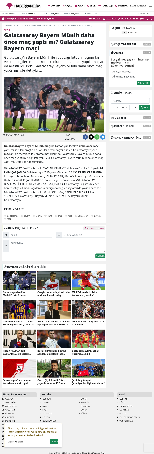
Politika (121, 5)
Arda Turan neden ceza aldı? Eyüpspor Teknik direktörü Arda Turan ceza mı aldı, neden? (53, 323)
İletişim (138, 18)
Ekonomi (84, 406)
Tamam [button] (54, 441)
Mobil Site (8, 421)
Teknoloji (105, 5)
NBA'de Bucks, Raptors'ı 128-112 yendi (88, 323)
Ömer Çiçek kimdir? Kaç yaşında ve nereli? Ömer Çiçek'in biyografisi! (51, 382)
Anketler (8, 417)
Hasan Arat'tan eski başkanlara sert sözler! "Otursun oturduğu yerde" (18, 352)
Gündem (54, 5)
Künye (121, 402)
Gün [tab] (124, 32)
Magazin (84, 402)
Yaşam (67, 5)
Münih (39, 215)
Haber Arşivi (9, 406)
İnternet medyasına (123, 76)
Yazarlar (124, 18)
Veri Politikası (125, 421)
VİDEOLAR (95, 18)
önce (60, 215)
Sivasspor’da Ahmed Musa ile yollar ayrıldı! (29, 18)
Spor (91, 5)
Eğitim (83, 413)
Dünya (83, 409)
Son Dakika (9, 402)
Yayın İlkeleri (125, 406)
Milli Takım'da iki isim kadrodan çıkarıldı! (84, 294)
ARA (144, 107)
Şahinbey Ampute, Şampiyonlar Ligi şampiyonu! (88, 382)
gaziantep (143, 14)
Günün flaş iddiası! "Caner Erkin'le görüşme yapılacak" (19, 323)
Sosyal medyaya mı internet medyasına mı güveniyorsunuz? (130, 62)
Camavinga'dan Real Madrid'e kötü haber (14, 294)
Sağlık (83, 399)
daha (49, 215)
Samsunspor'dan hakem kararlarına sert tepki (17, 382)
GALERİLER (109, 18)
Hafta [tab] (130, 32)
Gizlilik (122, 413)
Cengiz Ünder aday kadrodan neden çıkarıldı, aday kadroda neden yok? (54, 294)
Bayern (27, 215)
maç (70, 215)
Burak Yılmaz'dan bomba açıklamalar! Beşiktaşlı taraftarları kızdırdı (51, 352)
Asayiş (80, 5)
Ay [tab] (136, 32)
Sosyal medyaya (121, 71)
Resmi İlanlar (138, 5)
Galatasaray (12, 215)
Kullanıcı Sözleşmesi (128, 417)
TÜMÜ (147, 44)
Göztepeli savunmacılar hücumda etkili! (85, 352)
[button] (149, 5)
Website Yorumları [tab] (94, 228)
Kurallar (123, 409)
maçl (9, 218)
